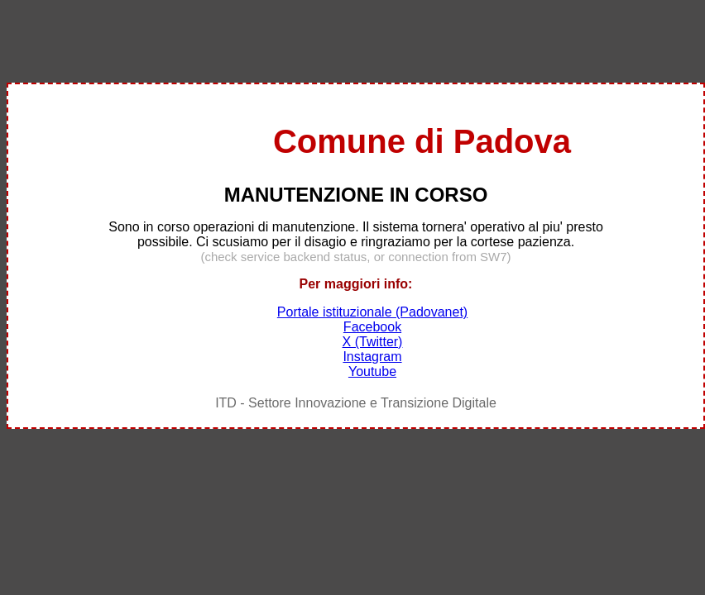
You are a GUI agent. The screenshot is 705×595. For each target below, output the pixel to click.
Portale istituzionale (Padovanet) (372, 312)
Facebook (372, 327)
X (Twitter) (373, 342)
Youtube (372, 371)
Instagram (372, 357)
